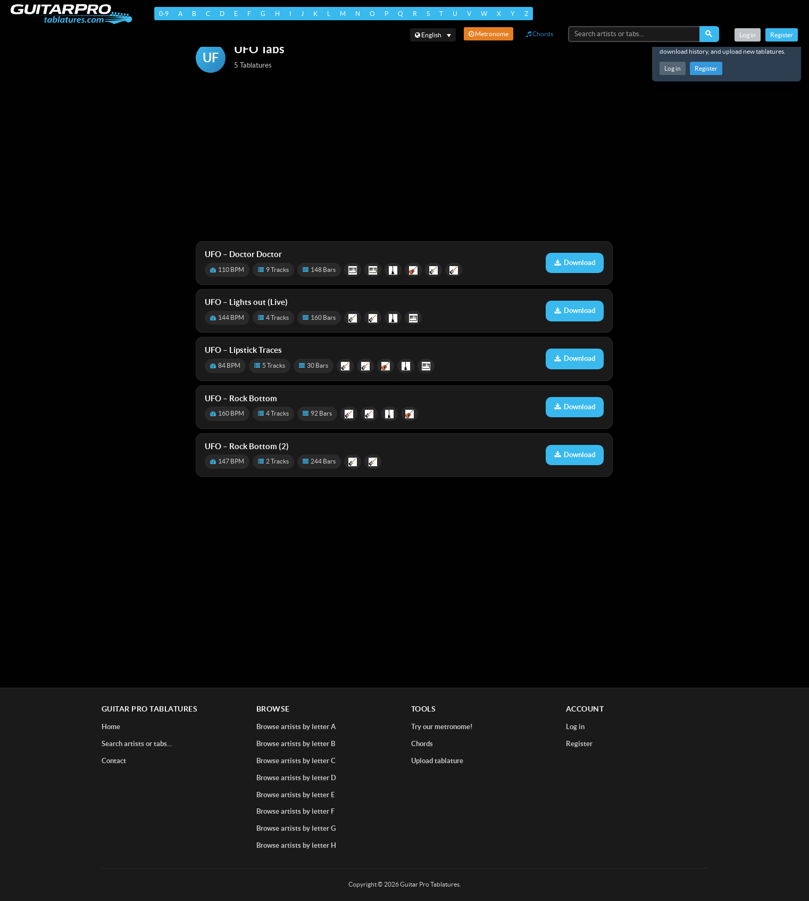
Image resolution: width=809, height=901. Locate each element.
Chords (539, 33)
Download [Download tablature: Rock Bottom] (574, 407)
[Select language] (433, 35)
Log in (672, 68)
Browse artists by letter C (296, 761)
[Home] (69, 14)
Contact (114, 761)
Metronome (488, 33)
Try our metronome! (442, 727)
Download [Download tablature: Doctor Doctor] (574, 263)
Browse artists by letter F (295, 811)
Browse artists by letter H (296, 845)
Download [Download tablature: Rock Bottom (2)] (574, 455)
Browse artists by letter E (295, 795)
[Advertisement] (404, 158)
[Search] (709, 34)
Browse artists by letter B (295, 744)
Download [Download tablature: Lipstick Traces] (574, 358)
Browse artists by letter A (296, 727)
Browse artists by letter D (296, 778)
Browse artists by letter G (296, 828)
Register (706, 68)
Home (111, 727)
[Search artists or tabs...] (634, 34)
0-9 (161, 13)
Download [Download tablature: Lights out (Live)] (574, 311)
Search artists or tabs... (137, 744)
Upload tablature (437, 761)
